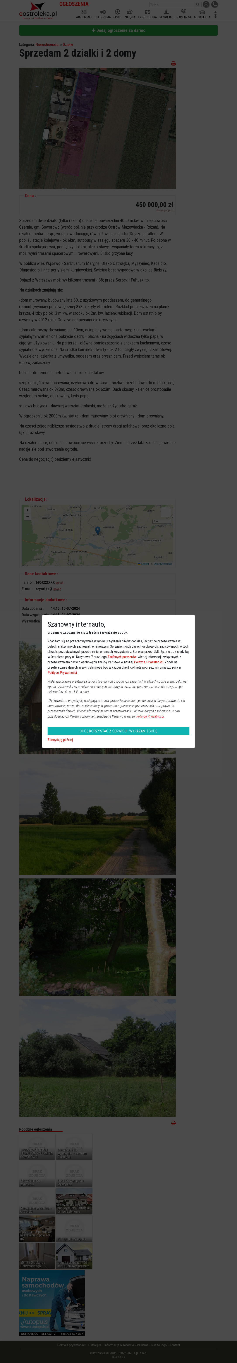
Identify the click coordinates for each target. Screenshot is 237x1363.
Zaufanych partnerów (122, 657)
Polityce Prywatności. (150, 716)
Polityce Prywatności (148, 662)
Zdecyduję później (60, 740)
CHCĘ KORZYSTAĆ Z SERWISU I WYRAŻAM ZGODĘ (118, 731)
